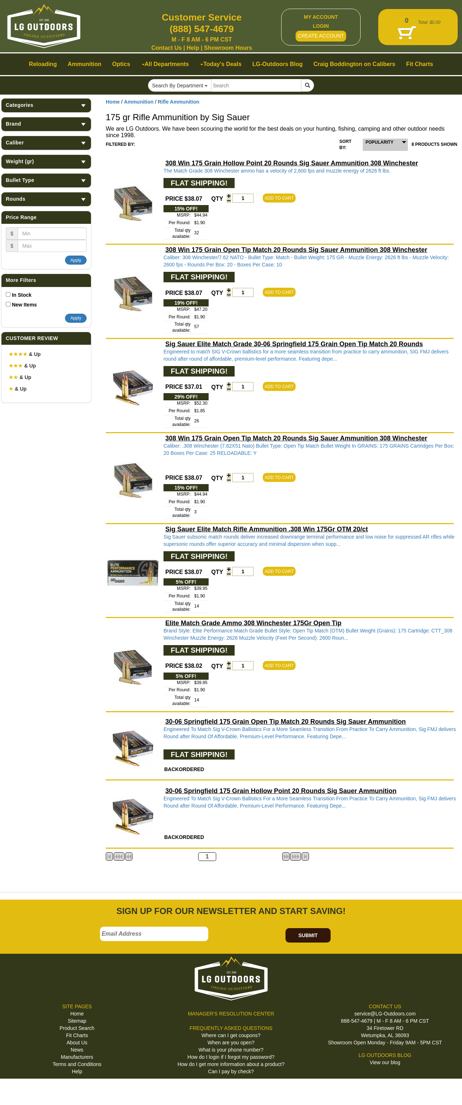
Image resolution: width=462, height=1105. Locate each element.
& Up (25, 354)
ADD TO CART (279, 198)
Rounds (46, 199)
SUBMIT (308, 935)
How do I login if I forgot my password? (230, 1057)
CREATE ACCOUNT (321, 36)
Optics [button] (121, 64)
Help (193, 48)
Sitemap (77, 1021)
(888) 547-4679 (202, 28)
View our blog (385, 1062)
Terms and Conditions (77, 1064)
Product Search (77, 1028)
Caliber (46, 142)
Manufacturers (77, 1057)
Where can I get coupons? (230, 1035)
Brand (46, 124)
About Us (77, 1042)
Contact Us (166, 48)
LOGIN (321, 26)
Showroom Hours (228, 48)
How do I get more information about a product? (231, 1064)
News (77, 1050)
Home (113, 102)
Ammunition (139, 102)
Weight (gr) (46, 161)
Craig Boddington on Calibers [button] (355, 64)
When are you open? (231, 1042)
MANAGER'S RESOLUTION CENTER (231, 1014)
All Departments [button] (165, 64)
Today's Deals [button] (220, 64)
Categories (46, 105)
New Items (24, 305)
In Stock (21, 295)
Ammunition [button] (84, 64)
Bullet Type (46, 180)
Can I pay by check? (231, 1071)
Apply (75, 260)
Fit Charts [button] (419, 64)
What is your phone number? (231, 1050)
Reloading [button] (43, 64)
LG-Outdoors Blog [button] (277, 64)
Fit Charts (77, 1035)
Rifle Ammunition (178, 102)
